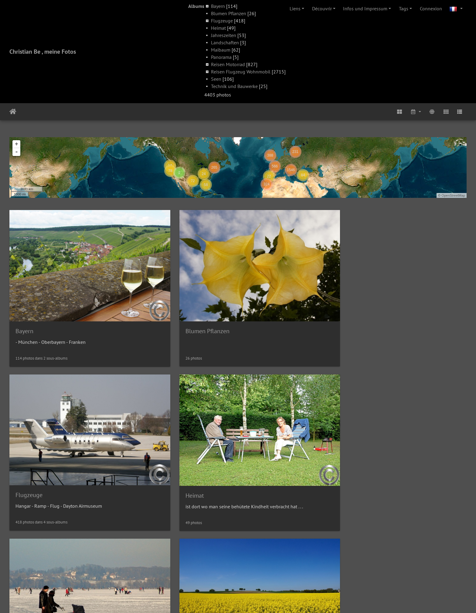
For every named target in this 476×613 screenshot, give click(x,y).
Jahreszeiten (223, 35)
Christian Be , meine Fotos (42, 52)
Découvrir (322, 8)
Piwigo (252, 600)
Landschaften (225, 42)
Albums (196, 6)
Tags (403, 8)
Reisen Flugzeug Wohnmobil (240, 72)
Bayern (218, 6)
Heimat (218, 28)
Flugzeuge (222, 21)
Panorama (221, 57)
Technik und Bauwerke (234, 86)
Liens (295, 8)
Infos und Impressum (365, 8)
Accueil (12, 111)
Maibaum (220, 50)
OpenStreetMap (453, 195)
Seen (216, 79)
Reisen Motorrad (228, 64)
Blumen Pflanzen (228, 13)
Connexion (431, 8)
